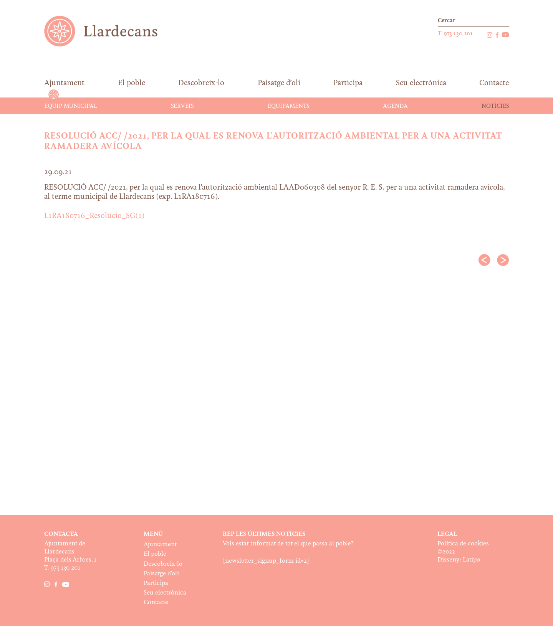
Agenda (395, 106)
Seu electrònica (165, 593)
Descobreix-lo (163, 564)
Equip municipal (70, 106)
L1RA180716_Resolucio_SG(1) (94, 216)
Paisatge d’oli (161, 573)
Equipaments (288, 106)
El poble (155, 554)
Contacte (156, 602)
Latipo (471, 560)
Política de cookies (463, 544)
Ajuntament (160, 544)
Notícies (495, 106)
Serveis (182, 106)
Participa (156, 583)
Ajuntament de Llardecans (108, 30)
